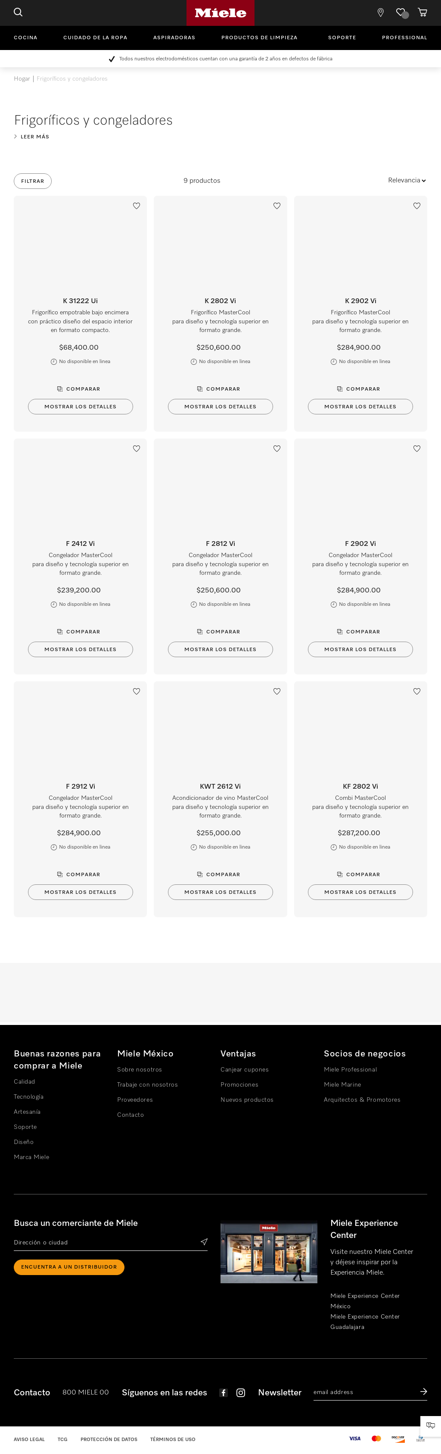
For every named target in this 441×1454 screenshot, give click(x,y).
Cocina (25, 38)
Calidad (24, 1082)
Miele (220, 13)
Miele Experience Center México (365, 1301)
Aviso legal (29, 1439)
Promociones (239, 1085)
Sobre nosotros (139, 1070)
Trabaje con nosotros (147, 1085)
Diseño (24, 1142)
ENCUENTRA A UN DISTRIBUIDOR (69, 1267)
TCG (63, 1439)
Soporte (342, 38)
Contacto (130, 1115)
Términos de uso (173, 1439)
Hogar (22, 79)
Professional (404, 38)
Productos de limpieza (259, 38)
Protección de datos (109, 1439)
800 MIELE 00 (85, 1392)
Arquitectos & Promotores (362, 1100)
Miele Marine (342, 1085)
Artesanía (27, 1112)
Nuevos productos (247, 1100)
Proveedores (135, 1100)
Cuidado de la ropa (95, 38)
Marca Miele (31, 1157)
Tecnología (29, 1097)
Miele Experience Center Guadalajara (365, 1322)
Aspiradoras (174, 38)
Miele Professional (350, 1070)
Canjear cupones (244, 1070)
